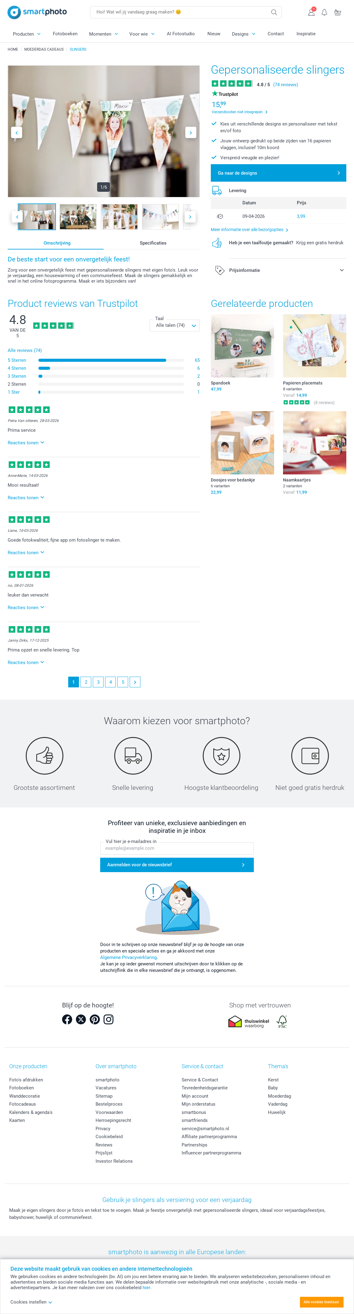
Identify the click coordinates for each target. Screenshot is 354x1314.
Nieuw (213, 34)
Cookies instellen (31, 1302)
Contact (276, 34)
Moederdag (279, 1096)
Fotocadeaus (22, 1104)
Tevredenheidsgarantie (205, 1088)
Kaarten (17, 1120)
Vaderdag (277, 1104)
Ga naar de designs (237, 173)
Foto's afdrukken (26, 1080)
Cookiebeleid (109, 1136)
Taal (159, 318)
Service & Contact (200, 1080)
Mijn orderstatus (198, 1104)
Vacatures (106, 1088)
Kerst (273, 1080)
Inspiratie (306, 34)
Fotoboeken (65, 34)
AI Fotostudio (181, 34)
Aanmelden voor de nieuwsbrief (139, 865)
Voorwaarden (109, 1112)
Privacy (103, 1128)
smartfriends (195, 1120)
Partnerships (194, 1145)
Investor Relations (114, 1161)
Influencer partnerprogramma (211, 1153)
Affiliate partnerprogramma (209, 1136)
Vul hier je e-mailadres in (131, 841)
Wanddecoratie (24, 1096)
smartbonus (194, 1112)
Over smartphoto (116, 1066)
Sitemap (104, 1096)
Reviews (104, 1145)
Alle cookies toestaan (321, 1302)
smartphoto (108, 1080)
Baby (273, 1088)
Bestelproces (109, 1104)
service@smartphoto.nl (205, 1128)
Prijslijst (104, 1153)
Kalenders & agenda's (31, 1112)
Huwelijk (277, 1112)
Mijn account (195, 1096)
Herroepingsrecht (113, 1120)
